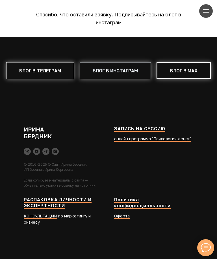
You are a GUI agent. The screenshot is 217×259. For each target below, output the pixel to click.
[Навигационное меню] (206, 11)
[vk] (27, 151)
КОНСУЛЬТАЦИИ (40, 215)
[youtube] (36, 151)
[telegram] (45, 151)
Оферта (122, 215)
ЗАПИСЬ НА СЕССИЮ (139, 128)
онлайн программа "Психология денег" (152, 138)
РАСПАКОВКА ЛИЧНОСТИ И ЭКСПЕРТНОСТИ (58, 203)
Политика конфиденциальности (142, 203)
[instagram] (55, 151)
